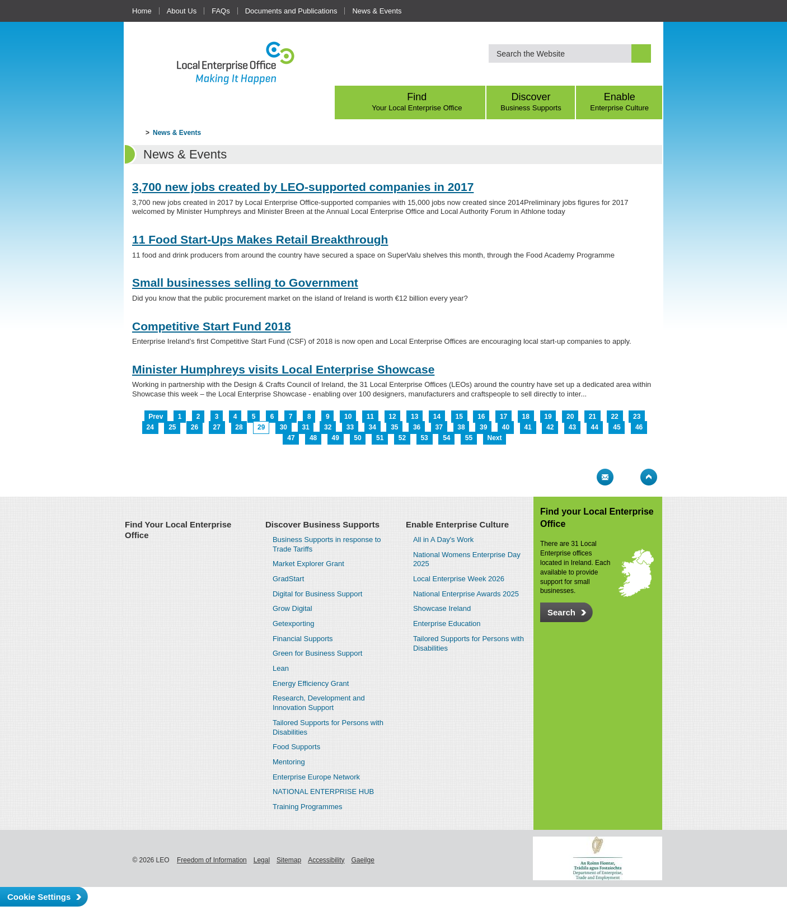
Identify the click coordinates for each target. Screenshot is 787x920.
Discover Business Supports (322, 524)
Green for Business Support (317, 653)
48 (313, 438)
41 (527, 427)
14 (437, 417)
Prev (155, 417)
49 (335, 438)
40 (505, 427)
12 (392, 417)
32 (327, 427)
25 (172, 427)
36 (416, 427)
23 (636, 417)
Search (561, 612)
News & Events (376, 11)
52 (402, 438)
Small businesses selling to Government (245, 282)
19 (547, 417)
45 (616, 427)
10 (348, 417)
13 (414, 417)
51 (379, 438)
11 (370, 417)
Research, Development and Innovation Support (319, 703)
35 (394, 427)
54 (446, 438)
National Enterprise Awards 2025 (466, 594)
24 (149, 427)
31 (305, 427)
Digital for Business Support (317, 594)
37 (439, 427)
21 (592, 417)
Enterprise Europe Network (316, 777)
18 (526, 417)
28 (238, 427)
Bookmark (627, 477)
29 (261, 427)
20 (570, 417)
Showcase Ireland (442, 608)
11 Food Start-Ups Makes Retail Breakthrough (260, 239)
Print (583, 477)
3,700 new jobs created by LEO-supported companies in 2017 (303, 186)
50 (357, 438)
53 (424, 438)
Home (142, 11)
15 (458, 417)
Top (648, 477)
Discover (531, 101)
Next (495, 438)
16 (481, 417)
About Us (181, 11)
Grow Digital (292, 608)
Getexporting (293, 623)
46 (639, 427)
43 (572, 427)
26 (194, 427)
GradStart (288, 579)
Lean (281, 668)
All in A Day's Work (443, 539)
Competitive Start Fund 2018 (211, 326)
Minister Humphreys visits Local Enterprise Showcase (283, 369)
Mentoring (289, 762)
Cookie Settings (39, 897)
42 (550, 427)
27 (217, 427)
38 (461, 427)
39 (483, 427)
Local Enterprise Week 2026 (458, 579)
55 (468, 438)
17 (503, 417)
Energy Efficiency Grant (311, 683)
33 (350, 427)
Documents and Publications (291, 11)
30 (283, 427)
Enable (619, 101)
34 (372, 427)
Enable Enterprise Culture (457, 524)
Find (417, 101)
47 (290, 438)
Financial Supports (303, 638)
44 (594, 427)
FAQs (221, 11)
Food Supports (296, 746)
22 (614, 417)
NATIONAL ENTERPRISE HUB (323, 791)
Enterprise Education (447, 623)
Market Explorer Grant (308, 563)
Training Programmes (308, 806)
